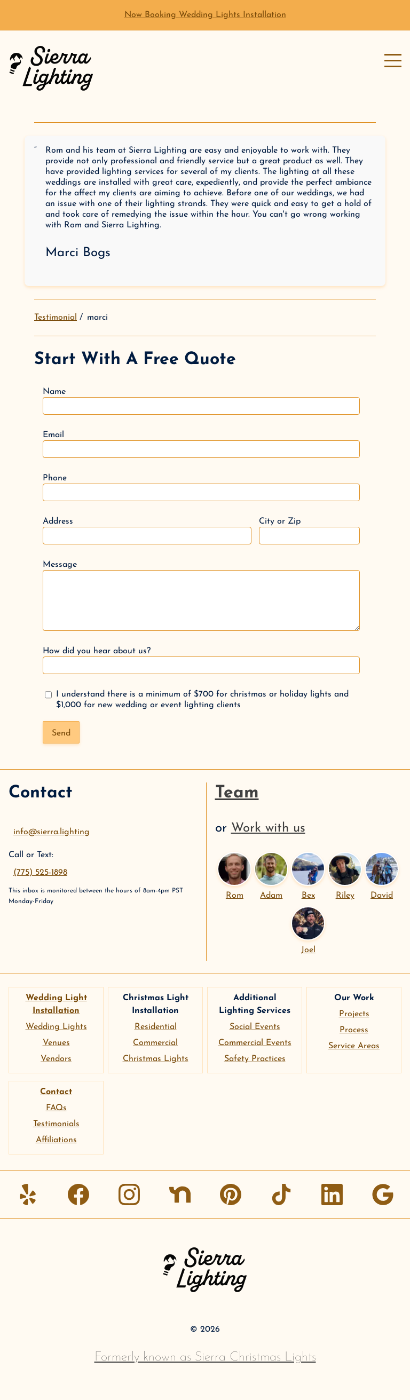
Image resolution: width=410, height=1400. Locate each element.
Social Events (255, 1027)
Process (354, 1030)
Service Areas (354, 1046)
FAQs (56, 1108)
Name (201, 401)
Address (147, 530)
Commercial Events (254, 1043)
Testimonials (56, 1124)
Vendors (56, 1059)
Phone (201, 487)
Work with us (268, 828)
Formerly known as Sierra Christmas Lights (205, 1357)
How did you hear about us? (201, 660)
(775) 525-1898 (40, 872)
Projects (354, 1014)
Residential (156, 1027)
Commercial (155, 1043)
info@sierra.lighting (51, 832)
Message (201, 595)
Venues (56, 1043)
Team (237, 793)
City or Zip (309, 530)
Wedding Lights (56, 1027)
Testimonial (55, 317)
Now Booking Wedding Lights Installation (205, 15)
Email (201, 444)
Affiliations (56, 1140)
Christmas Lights (155, 1059)
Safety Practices (255, 1059)
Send (61, 733)
